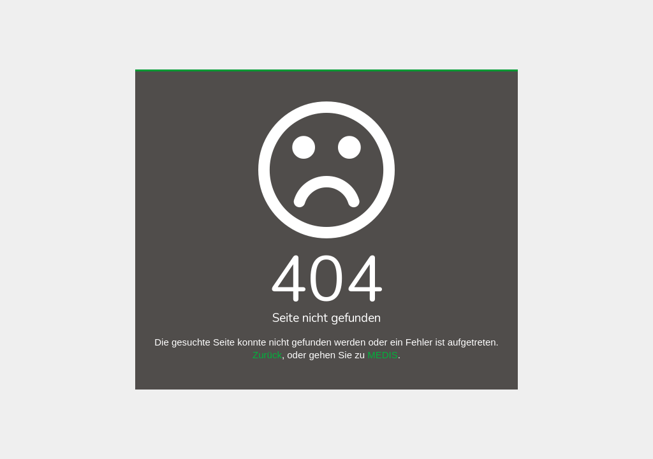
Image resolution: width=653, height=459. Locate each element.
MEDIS (382, 354)
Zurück (267, 354)
